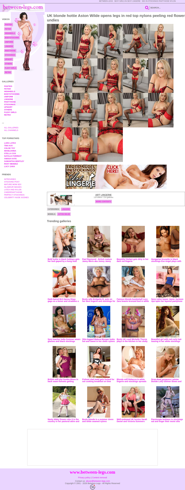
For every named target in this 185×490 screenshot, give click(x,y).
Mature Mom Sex (12, 184)
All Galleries (11, 128)
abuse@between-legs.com (98, 481)
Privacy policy (84, 477)
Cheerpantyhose (13, 192)
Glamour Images (13, 187)
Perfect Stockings (14, 195)
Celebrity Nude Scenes (16, 197)
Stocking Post (12, 182)
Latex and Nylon (12, 190)
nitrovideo (10, 179)
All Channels (11, 130)
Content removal (99, 477)
